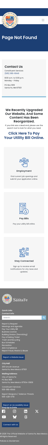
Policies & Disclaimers (9, 441)
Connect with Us (10, 424)
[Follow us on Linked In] (25, 411)
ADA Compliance (9, 348)
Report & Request (10, 323)
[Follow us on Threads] (26, 417)
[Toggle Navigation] (43, 20)
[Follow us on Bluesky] (15, 417)
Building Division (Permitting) (15, 334)
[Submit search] (44, 318)
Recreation (7, 345)
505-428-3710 (8, 396)
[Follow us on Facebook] (3, 411)
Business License (9, 332)
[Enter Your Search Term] (22, 318)
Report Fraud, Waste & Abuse (15, 350)
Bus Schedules (8, 342)
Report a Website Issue (13, 357)
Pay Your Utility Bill (10, 329)
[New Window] (24, 168)
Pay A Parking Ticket (11, 337)
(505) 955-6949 (12, 73)
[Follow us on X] (37, 411)
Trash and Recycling (11, 340)
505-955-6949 (8, 389)
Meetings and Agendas (12, 326)
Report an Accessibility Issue (15, 405)
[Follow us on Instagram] (14, 411)
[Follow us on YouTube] (4, 417)
